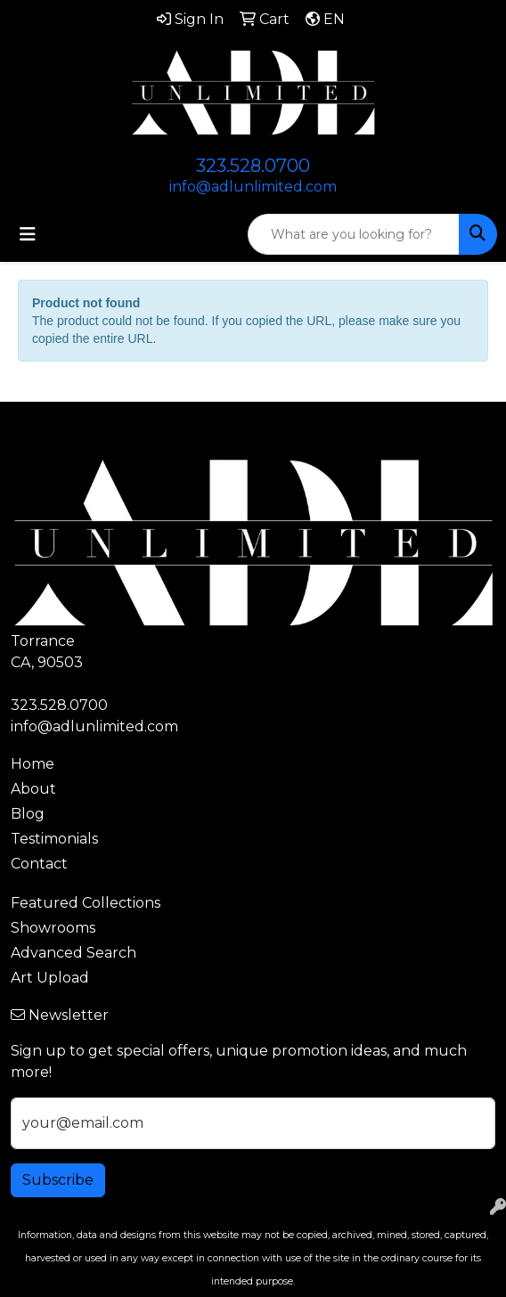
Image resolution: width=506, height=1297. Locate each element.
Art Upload (50, 977)
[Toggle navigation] (27, 234)
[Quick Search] (354, 234)
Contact (39, 863)
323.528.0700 (253, 165)
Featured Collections (85, 902)
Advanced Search (73, 952)
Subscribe (58, 1179)
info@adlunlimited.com (253, 186)
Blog (28, 813)
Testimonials (54, 838)
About (33, 788)
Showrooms (53, 927)
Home (32, 763)
